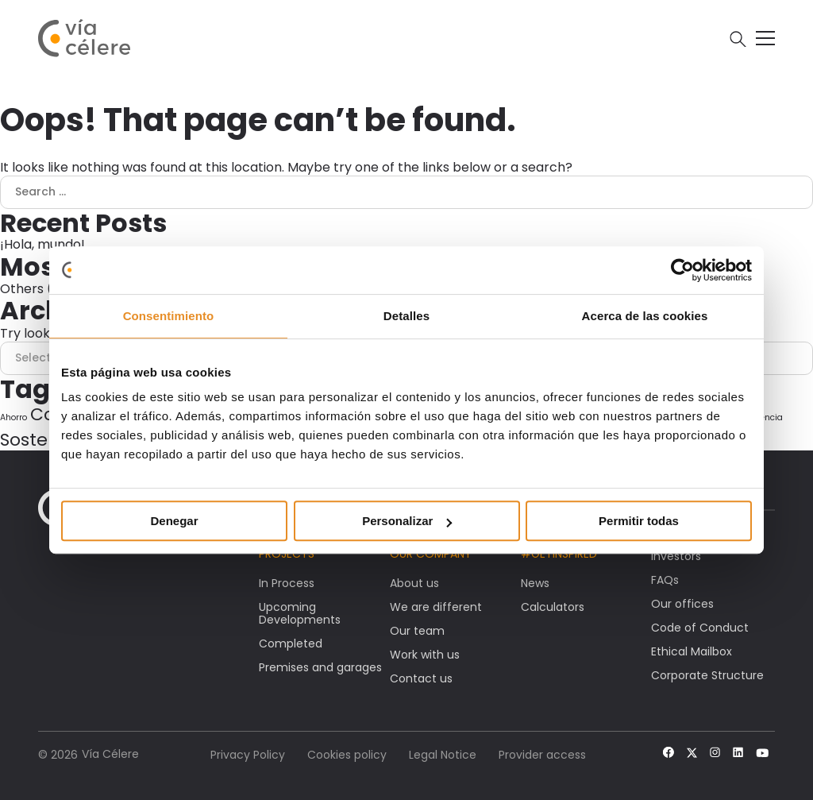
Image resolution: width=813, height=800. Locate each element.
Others (22, 289)
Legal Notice (442, 754)
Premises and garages (320, 667)
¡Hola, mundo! (42, 244)
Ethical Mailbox (691, 651)
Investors (676, 556)
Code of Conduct (700, 627)
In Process (286, 583)
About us (414, 583)
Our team (417, 630)
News (535, 583)
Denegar (174, 521)
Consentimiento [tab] (168, 316)
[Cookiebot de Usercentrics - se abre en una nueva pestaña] (682, 270)
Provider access (542, 754)
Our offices (682, 603)
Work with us (425, 654)
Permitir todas (639, 521)
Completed (290, 643)
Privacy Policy (247, 754)
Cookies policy (347, 754)
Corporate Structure (707, 675)
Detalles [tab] (406, 316)
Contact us (421, 678)
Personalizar (407, 521)
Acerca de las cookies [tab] (645, 316)
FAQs (665, 580)
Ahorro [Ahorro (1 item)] (13, 417)
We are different (436, 607)
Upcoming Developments (300, 613)
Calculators (552, 607)
